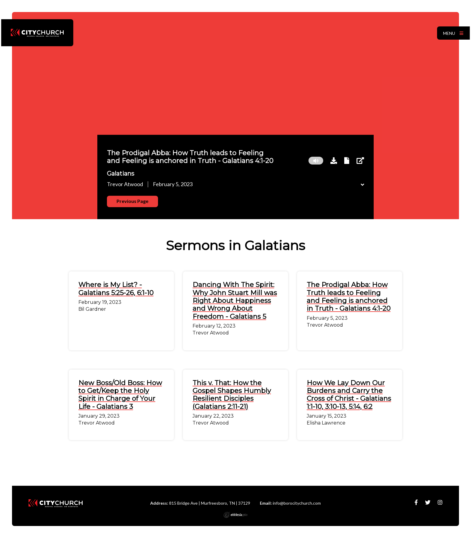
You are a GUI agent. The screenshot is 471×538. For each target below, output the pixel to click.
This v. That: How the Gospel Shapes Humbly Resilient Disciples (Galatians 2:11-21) (232, 395)
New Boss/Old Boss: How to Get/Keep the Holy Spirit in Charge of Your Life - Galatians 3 (120, 395)
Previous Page (132, 201)
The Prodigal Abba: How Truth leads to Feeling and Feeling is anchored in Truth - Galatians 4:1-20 (348, 297)
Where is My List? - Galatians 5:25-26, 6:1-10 (115, 289)
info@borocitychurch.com (297, 503)
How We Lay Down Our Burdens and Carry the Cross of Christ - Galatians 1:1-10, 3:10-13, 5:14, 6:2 (349, 395)
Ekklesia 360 (235, 515)
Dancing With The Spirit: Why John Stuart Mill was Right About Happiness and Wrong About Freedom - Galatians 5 (235, 301)
